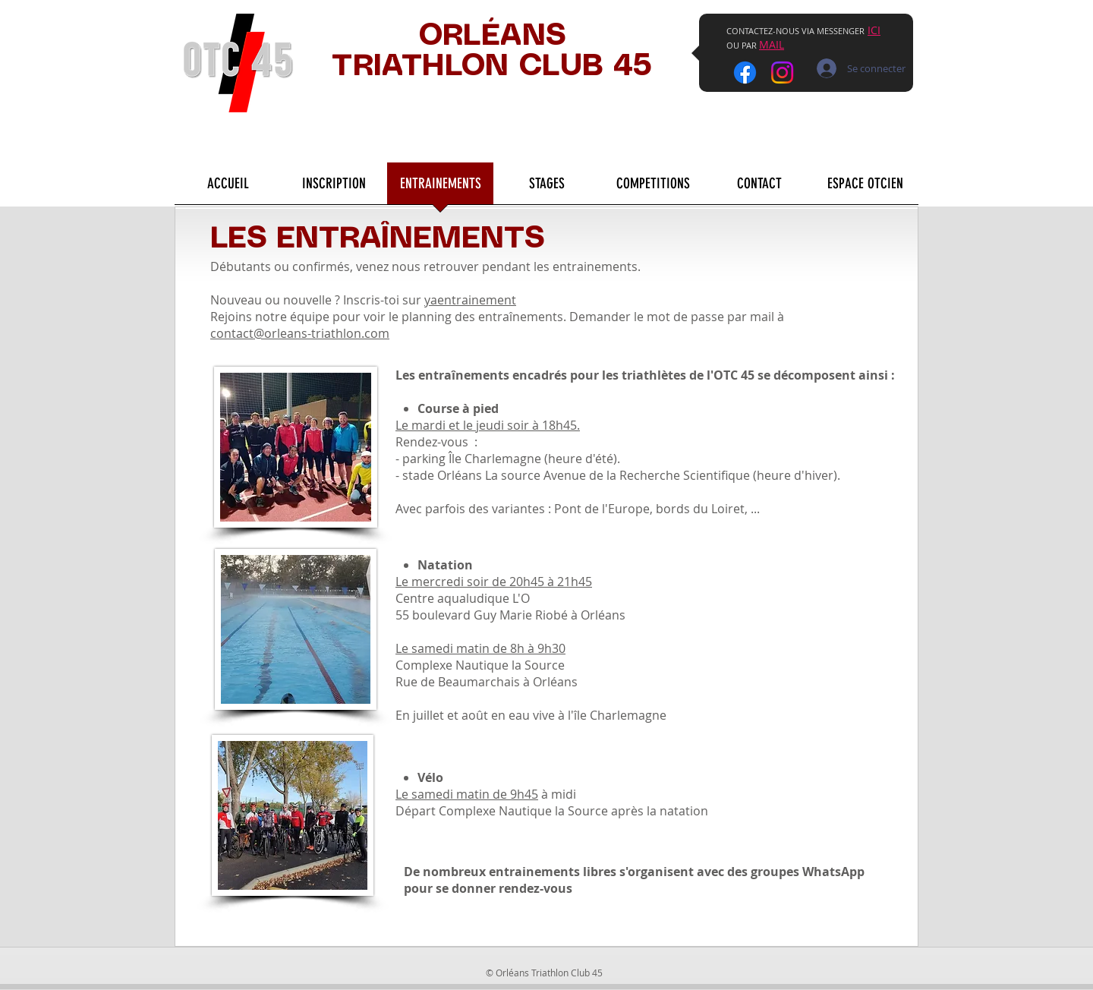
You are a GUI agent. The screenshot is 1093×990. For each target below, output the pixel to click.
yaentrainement (470, 300)
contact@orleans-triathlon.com (299, 333)
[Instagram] (782, 72)
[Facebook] (745, 72)
